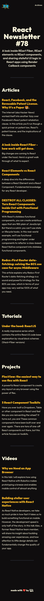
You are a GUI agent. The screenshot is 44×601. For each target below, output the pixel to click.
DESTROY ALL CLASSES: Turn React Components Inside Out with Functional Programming (20, 205)
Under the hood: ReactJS (19, 326)
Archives (38, 5)
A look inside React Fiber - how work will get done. (20, 146)
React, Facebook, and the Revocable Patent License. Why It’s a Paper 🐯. (20, 103)
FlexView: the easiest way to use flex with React (21, 378)
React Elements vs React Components (19, 172)
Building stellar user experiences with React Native (18, 502)
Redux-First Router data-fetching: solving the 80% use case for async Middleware (22, 264)
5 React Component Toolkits (21, 402)
